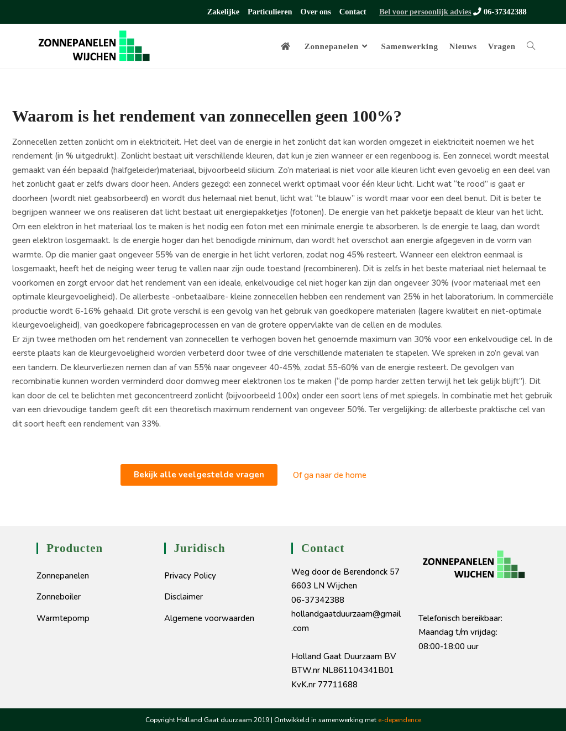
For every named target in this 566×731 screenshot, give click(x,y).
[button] (198, 474)
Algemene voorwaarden (209, 617)
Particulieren (271, 11)
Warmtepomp (63, 617)
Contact (354, 11)
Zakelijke (224, 11)
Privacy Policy (190, 575)
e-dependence (399, 719)
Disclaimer (183, 596)
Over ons (317, 11)
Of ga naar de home (329, 474)
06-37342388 (500, 11)
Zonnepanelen (62, 575)
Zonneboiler (58, 596)
